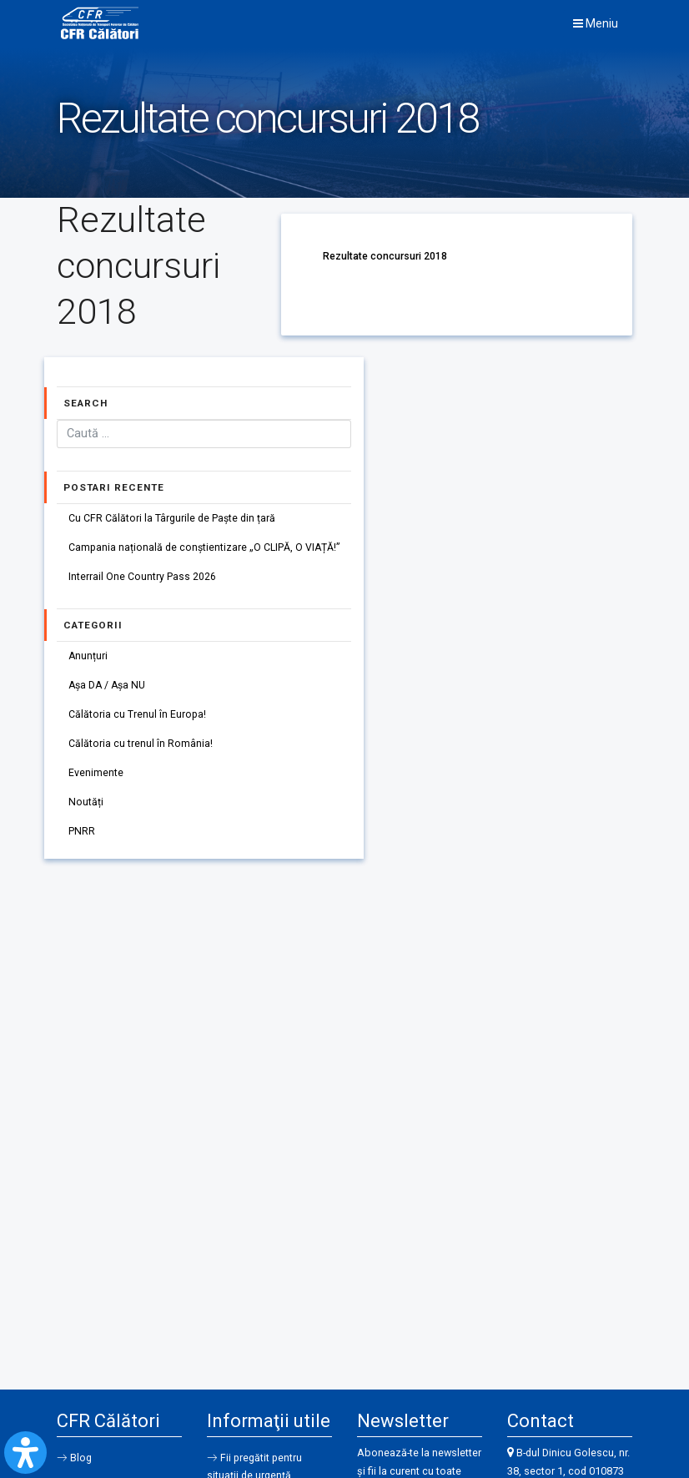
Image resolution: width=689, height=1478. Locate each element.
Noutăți (85, 809)
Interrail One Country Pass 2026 (142, 579)
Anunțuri (88, 659)
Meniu (595, 23)
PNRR (81, 839)
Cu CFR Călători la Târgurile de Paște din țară (172, 519)
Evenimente (95, 779)
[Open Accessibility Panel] (25, 1452)
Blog (82, 1459)
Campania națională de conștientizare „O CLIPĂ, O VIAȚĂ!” (205, 549)
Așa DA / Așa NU (108, 689)
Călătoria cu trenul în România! (140, 749)
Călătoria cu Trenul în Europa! (137, 719)
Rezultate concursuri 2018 (385, 256)
